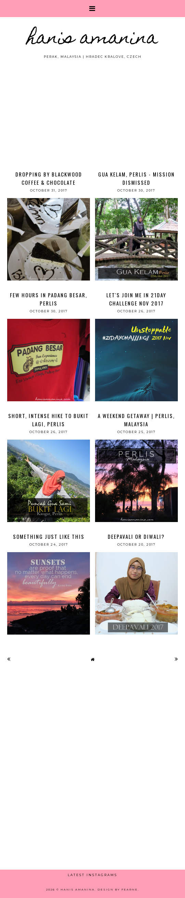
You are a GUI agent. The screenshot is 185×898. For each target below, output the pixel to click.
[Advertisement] (92, 110)
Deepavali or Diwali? (136, 536)
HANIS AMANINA (92, 39)
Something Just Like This (48, 536)
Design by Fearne (117, 889)
